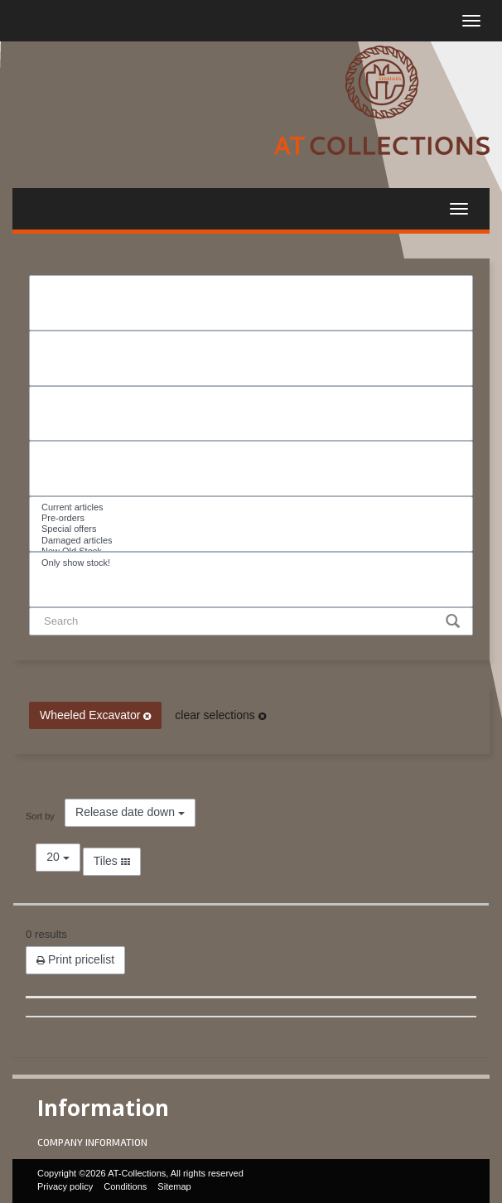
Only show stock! (251, 563)
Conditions (125, 1186)
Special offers (251, 529)
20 (57, 856)
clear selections (220, 715)
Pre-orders (251, 518)
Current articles (251, 507)
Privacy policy (65, 1186)
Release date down (130, 812)
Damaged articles (251, 540)
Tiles (112, 860)
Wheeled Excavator (95, 715)
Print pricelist (75, 959)
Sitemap (174, 1186)
